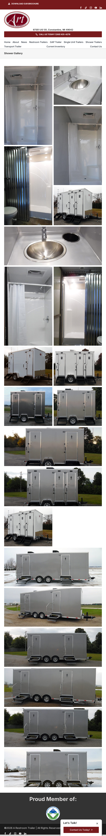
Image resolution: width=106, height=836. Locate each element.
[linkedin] (101, 8)
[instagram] (91, 8)
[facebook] (81, 8)
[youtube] (96, 8)
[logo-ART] (17, 12)
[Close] (97, 823)
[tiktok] (86, 8)
